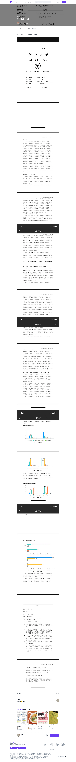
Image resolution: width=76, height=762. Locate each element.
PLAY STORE (22, 747)
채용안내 (45, 744)
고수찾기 (51, 746)
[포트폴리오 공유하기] (57, 693)
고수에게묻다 (52, 749)
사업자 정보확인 (45, 753)
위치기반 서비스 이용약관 (26, 753)
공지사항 (62, 743)
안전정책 (51, 744)
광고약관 (14, 753)
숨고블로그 (46, 746)
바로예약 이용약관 (39, 753)
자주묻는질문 (63, 744)
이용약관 (11, 753)
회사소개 (45, 743)
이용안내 (51, 743)
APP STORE (13, 747)
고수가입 (64, 2)
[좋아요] (19, 693)
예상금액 (51, 745)
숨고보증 (51, 748)
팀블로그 (45, 745)
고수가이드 (57, 744)
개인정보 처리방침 (19, 753)
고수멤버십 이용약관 (33, 753)
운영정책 (62, 745)
